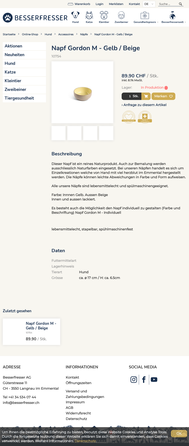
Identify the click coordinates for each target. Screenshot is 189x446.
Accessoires (65, 34)
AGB (69, 408)
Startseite (9, 34)
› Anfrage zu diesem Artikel (144, 105)
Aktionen (13, 46)
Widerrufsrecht (78, 413)
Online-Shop (30, 34)
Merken (163, 96)
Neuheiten (14, 55)
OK (179, 433)
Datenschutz (76, 419)
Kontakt (134, 4)
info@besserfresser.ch (21, 403)
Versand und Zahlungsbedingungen (85, 394)
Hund (48, 34)
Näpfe (84, 34)
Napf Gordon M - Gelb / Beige (113, 34)
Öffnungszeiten (78, 383)
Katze (10, 72)
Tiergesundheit (19, 98)
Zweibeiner (15, 89)
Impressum (75, 402)
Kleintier (13, 81)
